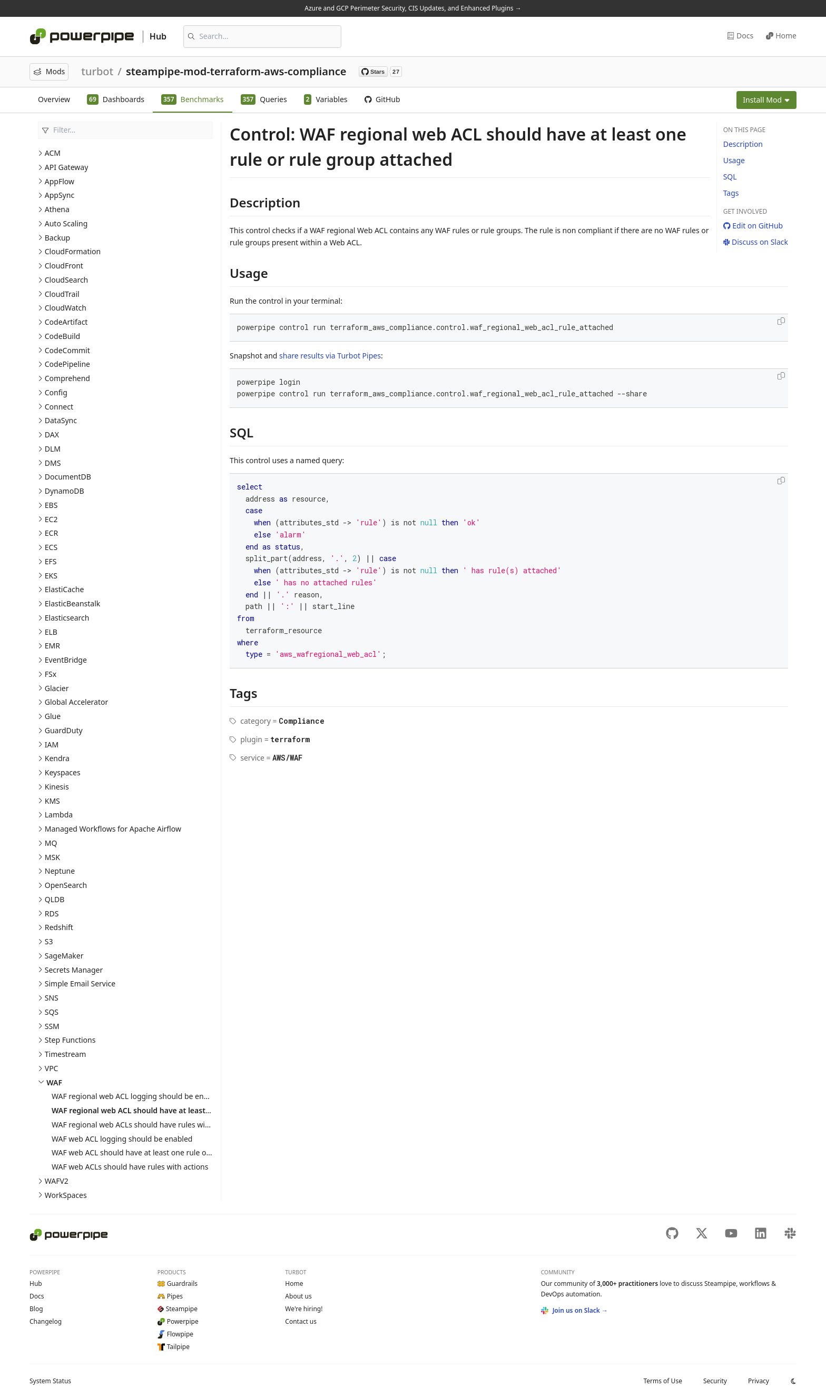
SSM (52, 1026)
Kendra (57, 758)
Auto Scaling (66, 223)
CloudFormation (73, 251)
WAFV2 (56, 1181)
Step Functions (70, 1040)
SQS (51, 1012)
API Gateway (66, 167)
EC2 (51, 519)
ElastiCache (64, 589)
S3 (49, 941)
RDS (52, 913)
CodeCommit (67, 350)
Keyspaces (63, 772)
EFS (51, 561)
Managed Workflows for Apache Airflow (113, 829)
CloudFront (64, 266)
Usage (734, 160)
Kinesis (57, 787)
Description (743, 144)
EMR (52, 646)
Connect (59, 407)
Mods (49, 71)
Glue (53, 716)
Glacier (57, 688)
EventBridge (66, 660)
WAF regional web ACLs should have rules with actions (145, 1125)
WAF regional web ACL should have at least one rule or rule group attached (186, 1110)
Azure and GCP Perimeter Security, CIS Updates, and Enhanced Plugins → (412, 8)
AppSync (59, 195)
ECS (51, 547)
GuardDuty (64, 730)
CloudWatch (65, 308)
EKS (51, 576)
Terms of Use (662, 1380)
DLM (53, 449)
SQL (730, 177)
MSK (52, 857)
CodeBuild (62, 336)
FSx (50, 674)
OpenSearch (66, 885)
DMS (53, 463)
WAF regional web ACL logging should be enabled (137, 1096)
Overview (54, 99)
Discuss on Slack (755, 242)
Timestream (65, 1054)
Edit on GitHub (753, 226)
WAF (54, 1082)
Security (715, 1380)
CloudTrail (62, 294)
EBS (51, 505)
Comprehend (67, 378)
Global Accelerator (76, 702)
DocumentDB (68, 477)
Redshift (59, 927)
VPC (51, 1068)
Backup (57, 238)
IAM (51, 745)
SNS (51, 998)
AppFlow (59, 181)
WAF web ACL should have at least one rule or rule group (150, 1152)
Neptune (60, 871)
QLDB (55, 899)
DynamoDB (64, 491)
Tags (731, 193)
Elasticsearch (67, 618)
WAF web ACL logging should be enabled (122, 1139)
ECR (51, 533)
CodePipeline (67, 364)
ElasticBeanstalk (73, 603)
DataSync (61, 420)
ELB (51, 632)
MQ (51, 843)
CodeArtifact (66, 322)
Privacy (758, 1380)
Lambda (59, 815)
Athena (57, 209)
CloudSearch (66, 280)
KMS (52, 801)
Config (56, 392)
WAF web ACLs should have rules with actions (130, 1167)
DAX (52, 435)
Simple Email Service (80, 983)
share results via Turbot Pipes (330, 356)
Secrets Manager (74, 970)
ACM (53, 153)
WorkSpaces (66, 1195)
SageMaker (64, 956)
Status (50, 1380)
